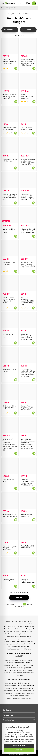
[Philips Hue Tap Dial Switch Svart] (10, 248)
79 (28, 604)
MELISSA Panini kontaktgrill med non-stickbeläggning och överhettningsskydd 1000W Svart (28, 372)
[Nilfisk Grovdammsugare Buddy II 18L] (28, 81)
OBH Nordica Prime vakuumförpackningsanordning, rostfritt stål (13, 96)
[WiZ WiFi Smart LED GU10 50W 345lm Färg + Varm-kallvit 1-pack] (28, 248)
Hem (9, 14)
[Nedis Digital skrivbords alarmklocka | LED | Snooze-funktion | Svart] (28, 283)
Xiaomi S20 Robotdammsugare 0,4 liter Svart (9, 61)
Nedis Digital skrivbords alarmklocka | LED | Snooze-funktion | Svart (27, 300)
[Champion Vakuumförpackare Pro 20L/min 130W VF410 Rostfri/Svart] (28, 466)
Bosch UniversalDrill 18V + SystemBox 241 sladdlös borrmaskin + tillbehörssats (28, 62)
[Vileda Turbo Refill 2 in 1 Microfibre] (28, 532)
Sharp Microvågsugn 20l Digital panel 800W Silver (10, 547)
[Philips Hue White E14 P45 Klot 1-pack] (10, 145)
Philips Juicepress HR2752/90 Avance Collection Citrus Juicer (9, 300)
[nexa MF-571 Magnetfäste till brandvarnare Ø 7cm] (28, 565)
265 (15, 606)
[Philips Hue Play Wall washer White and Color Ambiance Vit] (28, 215)
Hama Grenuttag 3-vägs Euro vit (27, 515)
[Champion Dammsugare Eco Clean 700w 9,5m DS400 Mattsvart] (28, 320)
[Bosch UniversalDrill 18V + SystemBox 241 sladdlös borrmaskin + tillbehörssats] (28, 46)
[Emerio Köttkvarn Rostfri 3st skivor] (28, 114)
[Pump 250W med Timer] (10, 466)
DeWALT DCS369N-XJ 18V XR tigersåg (10, 129)
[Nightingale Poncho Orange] (10, 355)
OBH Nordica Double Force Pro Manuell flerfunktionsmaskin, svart (10, 196)
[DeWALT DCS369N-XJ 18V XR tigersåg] (10, 114)
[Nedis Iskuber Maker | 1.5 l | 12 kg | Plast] (10, 392)
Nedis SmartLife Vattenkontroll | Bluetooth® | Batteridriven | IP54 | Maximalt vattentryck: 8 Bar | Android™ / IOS (10, 444)
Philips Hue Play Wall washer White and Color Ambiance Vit (28, 231)
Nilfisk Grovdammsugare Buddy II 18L (27, 96)
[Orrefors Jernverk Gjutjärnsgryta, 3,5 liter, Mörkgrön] (28, 392)
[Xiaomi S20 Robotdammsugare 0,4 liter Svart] (10, 46)
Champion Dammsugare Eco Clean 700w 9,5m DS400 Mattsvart (27, 336)
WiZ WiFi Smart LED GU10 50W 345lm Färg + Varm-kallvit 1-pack (28, 265)
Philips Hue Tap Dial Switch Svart (9, 263)
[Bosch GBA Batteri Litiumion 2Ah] (10, 565)
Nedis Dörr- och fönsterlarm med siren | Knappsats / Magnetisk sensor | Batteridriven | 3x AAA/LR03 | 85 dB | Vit (28, 443)
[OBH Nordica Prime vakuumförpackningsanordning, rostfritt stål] (10, 81)
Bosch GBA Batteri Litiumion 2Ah (9, 580)
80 (31, 604)
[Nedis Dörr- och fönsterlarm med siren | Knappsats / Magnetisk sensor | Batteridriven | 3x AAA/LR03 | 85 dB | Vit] (28, 425)
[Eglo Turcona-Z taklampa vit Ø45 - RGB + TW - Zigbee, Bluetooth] (28, 180)
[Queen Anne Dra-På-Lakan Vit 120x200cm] (10, 501)
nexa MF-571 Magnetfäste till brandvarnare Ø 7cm (28, 581)
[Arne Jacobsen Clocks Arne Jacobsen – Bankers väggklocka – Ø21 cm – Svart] (28, 145)
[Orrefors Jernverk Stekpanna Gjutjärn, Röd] (10, 320)
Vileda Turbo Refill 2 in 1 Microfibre (27, 547)
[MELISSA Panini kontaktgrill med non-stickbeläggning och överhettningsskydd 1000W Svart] (28, 355)
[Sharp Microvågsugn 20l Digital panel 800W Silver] (10, 532)
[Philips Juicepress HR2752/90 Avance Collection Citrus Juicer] (10, 283)
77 (21, 604)
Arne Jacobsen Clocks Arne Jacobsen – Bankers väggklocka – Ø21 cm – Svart (28, 162)
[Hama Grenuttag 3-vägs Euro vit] (28, 501)
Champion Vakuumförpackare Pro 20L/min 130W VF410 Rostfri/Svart (27, 482)
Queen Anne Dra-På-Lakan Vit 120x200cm (10, 515)
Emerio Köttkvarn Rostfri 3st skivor (26, 129)
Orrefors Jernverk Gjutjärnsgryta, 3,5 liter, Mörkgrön (27, 408)
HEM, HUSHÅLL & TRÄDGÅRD (20, 14)
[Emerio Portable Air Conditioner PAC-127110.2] (10, 215)
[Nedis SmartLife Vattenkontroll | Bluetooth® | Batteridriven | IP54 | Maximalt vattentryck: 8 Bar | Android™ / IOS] (10, 425)
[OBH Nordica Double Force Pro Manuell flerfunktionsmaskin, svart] (10, 180)
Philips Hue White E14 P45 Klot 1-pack (10, 160)
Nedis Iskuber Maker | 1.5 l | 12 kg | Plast (10, 407)
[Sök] (19, 8)
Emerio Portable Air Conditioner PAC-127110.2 (9, 231)
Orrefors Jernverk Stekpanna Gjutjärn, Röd (9, 336)
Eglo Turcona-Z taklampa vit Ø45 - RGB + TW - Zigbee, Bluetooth (27, 196)
